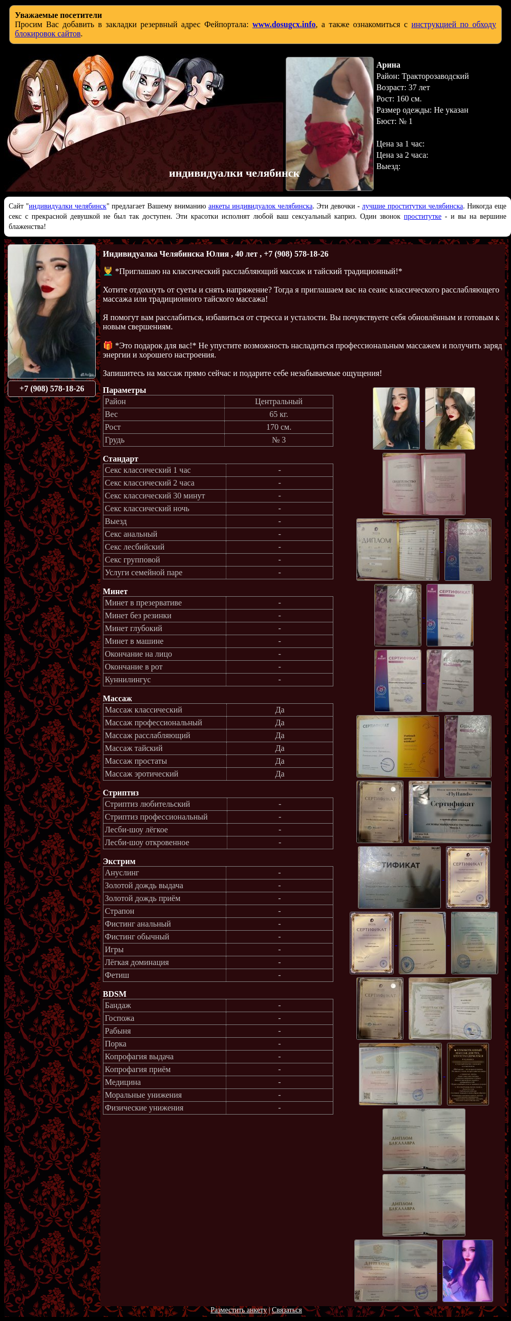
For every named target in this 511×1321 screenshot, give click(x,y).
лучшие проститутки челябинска (412, 206)
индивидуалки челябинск (68, 206)
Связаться (287, 1310)
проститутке (422, 216)
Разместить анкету (238, 1310)
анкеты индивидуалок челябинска (260, 206)
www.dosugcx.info (284, 24)
